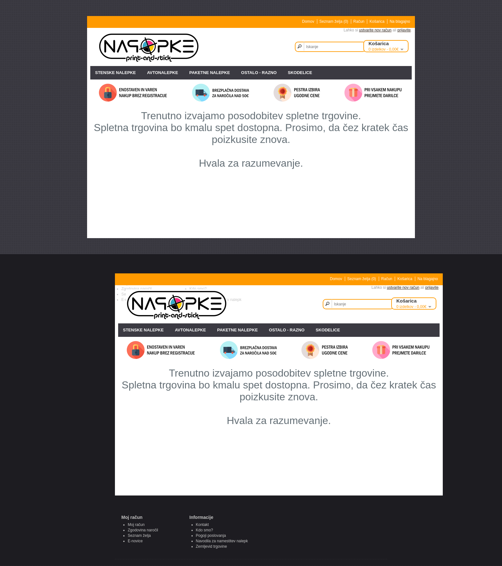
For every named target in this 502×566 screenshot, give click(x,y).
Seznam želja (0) (334, 21)
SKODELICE (300, 72)
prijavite (403, 30)
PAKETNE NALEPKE (209, 72)
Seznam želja (139, 535)
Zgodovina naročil (143, 530)
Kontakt (202, 524)
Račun (359, 21)
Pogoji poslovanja (211, 535)
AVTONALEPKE (162, 72)
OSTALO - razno (259, 72)
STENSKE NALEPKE (115, 72)
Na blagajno (400, 21)
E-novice (135, 541)
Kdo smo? (204, 530)
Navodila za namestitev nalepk (222, 541)
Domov (308, 21)
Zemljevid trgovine (211, 546)
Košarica (377, 21)
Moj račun (136, 524)
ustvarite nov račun (375, 30)
